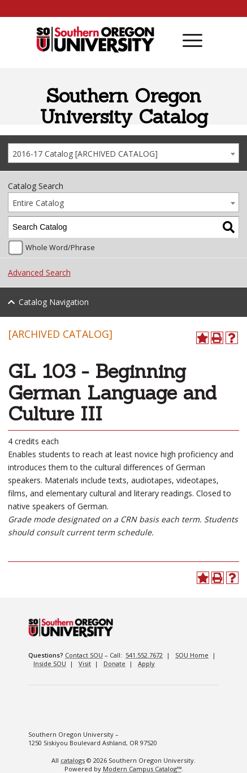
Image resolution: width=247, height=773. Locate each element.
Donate (114, 663)
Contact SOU (84, 655)
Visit (85, 663)
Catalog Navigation (54, 302)
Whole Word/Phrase (60, 247)
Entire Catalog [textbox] (38, 202)
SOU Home (192, 655)
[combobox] (123, 153)
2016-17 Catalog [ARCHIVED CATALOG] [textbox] (85, 153)
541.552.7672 (144, 655)
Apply (146, 663)
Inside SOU (49, 663)
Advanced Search (39, 272)
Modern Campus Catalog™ (142, 769)
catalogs (72, 760)
